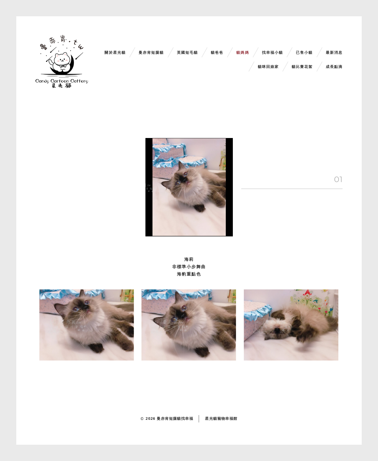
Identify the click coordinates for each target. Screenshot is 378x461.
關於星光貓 (115, 52)
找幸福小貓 (272, 52)
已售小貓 (304, 52)
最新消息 (334, 52)
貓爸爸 (217, 52)
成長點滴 (334, 67)
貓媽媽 (242, 52)
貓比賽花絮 (302, 67)
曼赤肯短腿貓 (151, 52)
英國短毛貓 (187, 52)
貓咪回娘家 (268, 67)
